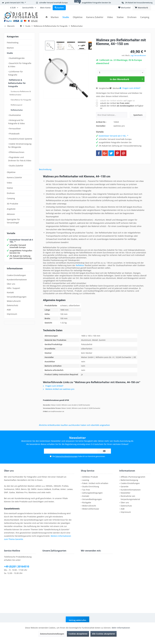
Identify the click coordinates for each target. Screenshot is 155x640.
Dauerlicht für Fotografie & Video (19, 65)
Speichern (138, 115)
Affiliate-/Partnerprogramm (133, 477)
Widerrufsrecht (14, 301)
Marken (10, 47)
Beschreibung (45, 169)
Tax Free (86, 489)
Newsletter (125, 493)
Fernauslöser (15, 128)
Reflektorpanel (16, 105)
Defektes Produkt (90, 477)
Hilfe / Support (13, 288)
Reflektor (80, 265)
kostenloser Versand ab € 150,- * (21, 240)
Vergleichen (103, 88)
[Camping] (144, 17)
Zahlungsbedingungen (92, 493)
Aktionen (11, 214)
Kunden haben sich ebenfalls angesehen (91, 425)
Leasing (85, 480)
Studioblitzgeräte (17, 58)
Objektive (11, 172)
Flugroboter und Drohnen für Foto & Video (19, 159)
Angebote (11, 209)
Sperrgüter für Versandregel (13, 221)
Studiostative (15, 115)
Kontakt (10, 292)
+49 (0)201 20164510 (16, 566)
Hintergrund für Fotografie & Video (16, 122)
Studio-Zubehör (16, 165)
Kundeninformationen (17, 279)
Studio (10, 53)
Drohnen (11, 193)
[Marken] (55, 17)
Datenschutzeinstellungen (52, 633)
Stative (10, 188)
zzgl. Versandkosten (138, 55)
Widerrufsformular (90, 509)
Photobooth (14, 133)
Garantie (124, 486)
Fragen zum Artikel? (130, 88)
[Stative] (120, 17)
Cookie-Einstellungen (16, 275)
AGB (9, 309)
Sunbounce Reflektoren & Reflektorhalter (20, 93)
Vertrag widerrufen (77, 620)
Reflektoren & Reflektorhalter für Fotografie (17, 83)
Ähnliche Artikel (46, 425)
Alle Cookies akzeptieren (103, 633)
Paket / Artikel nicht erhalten (95, 483)
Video (9, 182)
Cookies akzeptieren (78, 633)
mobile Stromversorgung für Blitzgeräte (19, 145)
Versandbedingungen (16, 296)
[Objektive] (77, 17)
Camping (11, 198)
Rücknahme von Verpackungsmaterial (130, 498)
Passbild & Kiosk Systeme (20, 138)
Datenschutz (12, 305)
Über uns (11, 284)
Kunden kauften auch (63, 425)
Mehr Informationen (121, 627)
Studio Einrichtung (90, 486)
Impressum (12, 314)
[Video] (110, 17)
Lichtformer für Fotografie (15, 73)
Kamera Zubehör (14, 177)
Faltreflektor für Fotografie (20, 100)
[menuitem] (6, 7)
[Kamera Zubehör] (94, 17)
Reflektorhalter (16, 110)
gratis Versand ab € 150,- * (15, 2)
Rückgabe (86, 502)
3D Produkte (12, 203)
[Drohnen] (131, 17)
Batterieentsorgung (129, 480)
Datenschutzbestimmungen (66, 456)
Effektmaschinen (16, 152)
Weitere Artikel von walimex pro (58, 389)
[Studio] (66, 17)
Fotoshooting (12, 42)
